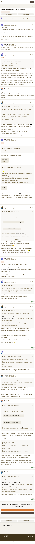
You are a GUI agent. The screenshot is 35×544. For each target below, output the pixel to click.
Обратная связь (14, 539)
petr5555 (6, 101)
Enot (5, 471)
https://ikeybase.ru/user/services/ (8, 32)
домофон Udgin (18, 193)
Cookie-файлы (21, 539)
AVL (7, 18)
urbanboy (6, 44)
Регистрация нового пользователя (17, 510)
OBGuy (5, 88)
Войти (17, 513)
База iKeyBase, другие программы (24, 18)
